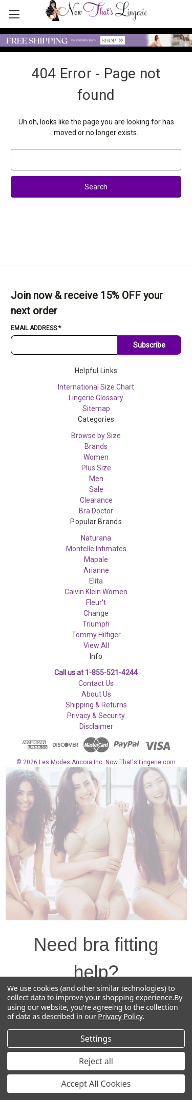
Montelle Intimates (96, 549)
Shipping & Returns (96, 705)
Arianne (96, 570)
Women (96, 457)
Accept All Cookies (96, 1083)
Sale (96, 489)
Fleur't (96, 602)
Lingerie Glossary (96, 398)
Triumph (96, 624)
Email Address (36, 328)
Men (96, 478)
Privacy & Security (96, 715)
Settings (96, 1038)
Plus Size (96, 468)
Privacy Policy (120, 1016)
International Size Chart (96, 387)
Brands (96, 446)
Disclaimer (96, 726)
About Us (96, 694)
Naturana (96, 538)
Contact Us (96, 683)
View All (96, 645)
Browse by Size (96, 436)
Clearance (96, 500)
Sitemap (96, 408)
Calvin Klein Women (96, 592)
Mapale (96, 559)
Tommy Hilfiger (96, 635)
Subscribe (149, 345)
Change (96, 613)
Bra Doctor (96, 511)
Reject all (96, 1061)
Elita (96, 581)
